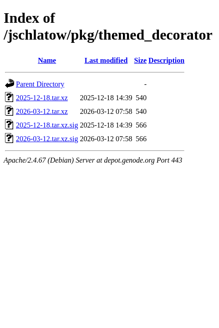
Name (47, 60)
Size (140, 60)
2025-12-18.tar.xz (42, 98)
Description (166, 60)
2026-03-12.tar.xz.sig (47, 139)
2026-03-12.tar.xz (42, 111)
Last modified (106, 60)
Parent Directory (40, 84)
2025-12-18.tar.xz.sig (47, 125)
